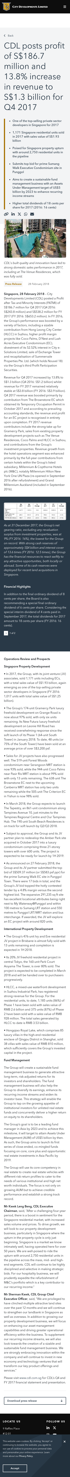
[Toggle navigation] (65, 6)
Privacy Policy (26, 1456)
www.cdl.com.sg (30, 1378)
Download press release (35, 1400)
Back (8, 35)
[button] (7, 633)
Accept (15, 1468)
